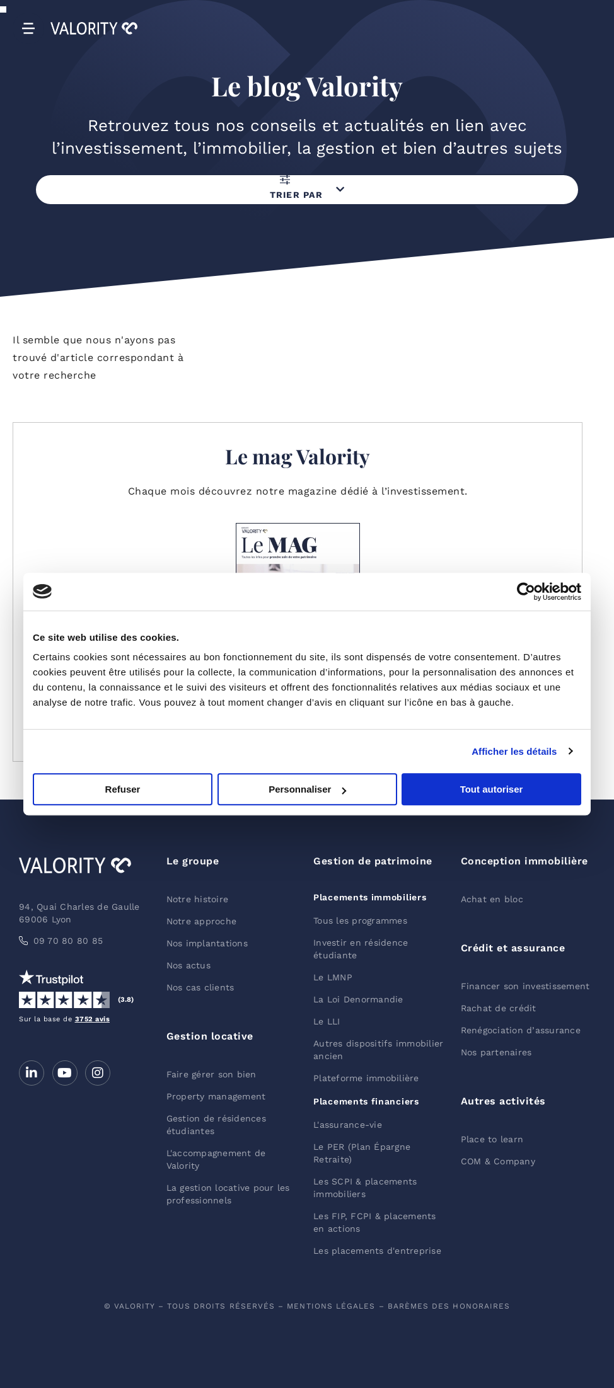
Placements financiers (366, 1101)
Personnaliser (307, 789)
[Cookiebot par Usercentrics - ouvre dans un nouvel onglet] (526, 591)
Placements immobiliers (369, 897)
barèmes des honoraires (449, 1306)
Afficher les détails (514, 751)
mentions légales (331, 1306)
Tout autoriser (491, 789)
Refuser (123, 789)
